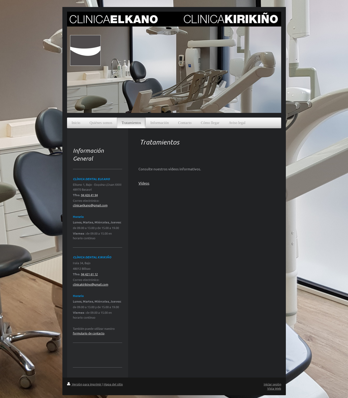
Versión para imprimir (84, 384)
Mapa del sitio (113, 384)
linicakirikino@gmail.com (91, 284)
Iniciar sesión (272, 384)
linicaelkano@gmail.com (91, 205)
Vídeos (144, 183)
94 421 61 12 (89, 274)
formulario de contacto (89, 333)
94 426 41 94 (89, 195)
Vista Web (274, 388)
